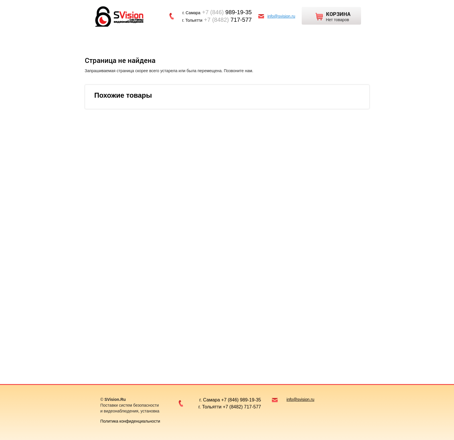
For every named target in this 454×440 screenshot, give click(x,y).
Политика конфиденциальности (130, 421)
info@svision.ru (281, 16)
